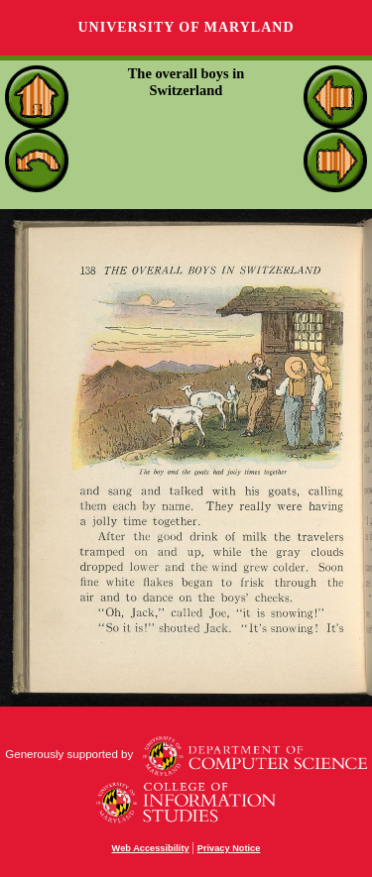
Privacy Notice (229, 848)
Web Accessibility (150, 848)
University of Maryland (185, 27)
